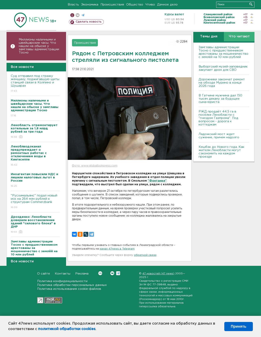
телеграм (83, 15)
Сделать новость (89, 22)
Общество (134, 4)
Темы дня (208, 36)
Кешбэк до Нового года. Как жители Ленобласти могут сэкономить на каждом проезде (221, 152)
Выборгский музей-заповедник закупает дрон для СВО (223, 68)
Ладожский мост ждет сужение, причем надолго (219, 136)
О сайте (43, 273)
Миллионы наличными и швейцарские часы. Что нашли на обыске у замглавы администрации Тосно (39, 46)
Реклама (81, 273)
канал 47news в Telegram (117, 249)
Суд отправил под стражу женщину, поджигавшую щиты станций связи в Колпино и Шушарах (35, 84)
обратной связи (145, 255)
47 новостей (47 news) (158, 274)
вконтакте (78, 15)
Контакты (62, 273)
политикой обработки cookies (66, 329)
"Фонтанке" (157, 181)
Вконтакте (100, 273)
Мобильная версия (72, 15)
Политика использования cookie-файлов (69, 289)
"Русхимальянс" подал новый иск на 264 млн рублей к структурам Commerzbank (35, 201)
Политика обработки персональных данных (72, 285)
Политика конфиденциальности (62, 281)
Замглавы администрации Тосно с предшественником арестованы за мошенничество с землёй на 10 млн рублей (223, 52)
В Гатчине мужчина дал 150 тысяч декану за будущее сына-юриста (220, 98)
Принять (238, 326)
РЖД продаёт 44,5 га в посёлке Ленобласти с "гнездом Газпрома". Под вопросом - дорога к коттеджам (218, 118)
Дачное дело (167, 4)
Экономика (89, 4)
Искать (250, 4)
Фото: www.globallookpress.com (94, 166)
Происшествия (112, 4)
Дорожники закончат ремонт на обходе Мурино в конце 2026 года (222, 82)
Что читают (239, 36)
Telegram (118, 273)
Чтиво (150, 4)
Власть (73, 4)
